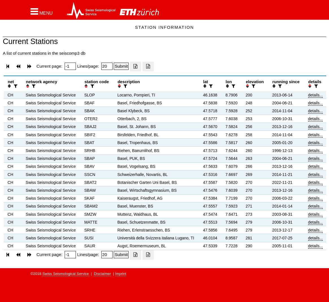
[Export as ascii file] (148, 66)
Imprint (120, 274)
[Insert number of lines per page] (107, 66)
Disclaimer (102, 274)
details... (315, 95)
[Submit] (121, 66)
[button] (41, 11)
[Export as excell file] (135, 66)
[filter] (14, 86)
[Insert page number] (70, 66)
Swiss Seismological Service (65, 274)
